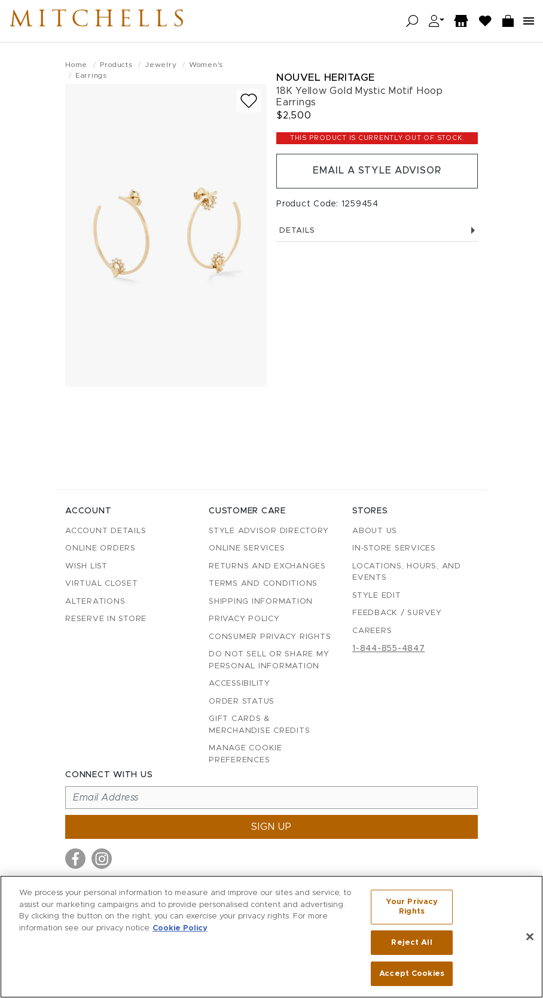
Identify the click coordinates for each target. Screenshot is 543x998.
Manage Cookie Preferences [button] (245, 754)
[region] (271, 936)
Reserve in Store (106, 619)
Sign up (271, 827)
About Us (374, 531)
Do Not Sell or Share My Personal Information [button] (269, 660)
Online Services (247, 548)
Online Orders (100, 548)
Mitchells (101, 21)
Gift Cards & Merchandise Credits (259, 725)
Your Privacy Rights (412, 907)
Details (377, 231)
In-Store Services (394, 548)
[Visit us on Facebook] (75, 858)
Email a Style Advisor (377, 171)
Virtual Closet (101, 584)
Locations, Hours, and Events (406, 572)
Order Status (241, 701)
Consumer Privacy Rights (270, 637)
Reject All (411, 943)
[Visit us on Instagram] (101, 858)
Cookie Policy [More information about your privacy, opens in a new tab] (180, 928)
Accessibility (239, 683)
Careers (372, 631)
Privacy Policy (244, 619)
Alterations (95, 602)
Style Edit (376, 596)
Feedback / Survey (397, 613)
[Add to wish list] (249, 101)
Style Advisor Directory (268, 531)
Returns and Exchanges (267, 566)
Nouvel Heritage (325, 77)
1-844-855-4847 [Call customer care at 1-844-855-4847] (388, 648)
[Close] (530, 937)
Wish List (86, 566)
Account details (105, 531)
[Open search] (412, 21)
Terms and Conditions (263, 584)
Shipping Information (261, 602)
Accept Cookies (411, 973)
